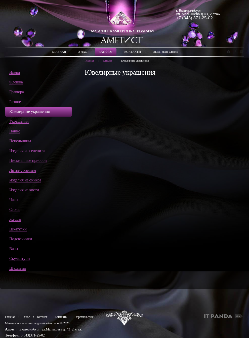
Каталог (108, 60)
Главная (89, 60)
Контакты (61, 317)
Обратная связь (84, 317)
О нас (26, 317)
